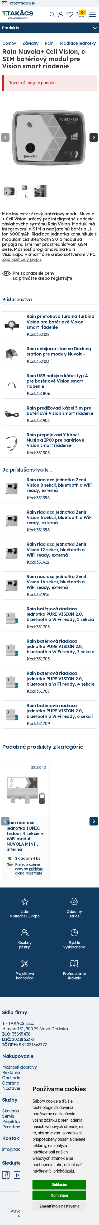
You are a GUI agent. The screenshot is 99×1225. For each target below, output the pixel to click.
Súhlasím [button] (59, 1184)
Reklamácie (14, 1072)
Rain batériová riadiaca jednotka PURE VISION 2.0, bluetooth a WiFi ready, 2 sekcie (60, 646)
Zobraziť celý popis (21, 259)
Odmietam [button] (59, 1195)
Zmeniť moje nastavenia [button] (59, 1206)
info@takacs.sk (18, 3)
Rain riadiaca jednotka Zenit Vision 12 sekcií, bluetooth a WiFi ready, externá (57, 549)
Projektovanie (15, 1121)
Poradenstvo (14, 1126)
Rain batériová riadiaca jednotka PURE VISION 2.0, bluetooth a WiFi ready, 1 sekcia (60, 614)
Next (93, 137)
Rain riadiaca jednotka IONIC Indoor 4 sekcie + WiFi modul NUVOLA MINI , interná (25, 836)
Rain (49, 43)
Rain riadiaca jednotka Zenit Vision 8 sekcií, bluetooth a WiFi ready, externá (60, 485)
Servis (8, 1116)
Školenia (10, 1110)
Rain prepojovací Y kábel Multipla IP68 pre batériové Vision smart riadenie (55, 440)
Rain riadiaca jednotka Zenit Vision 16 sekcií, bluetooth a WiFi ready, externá (57, 582)
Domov (9, 43)
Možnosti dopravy (19, 1067)
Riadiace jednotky (78, 43)
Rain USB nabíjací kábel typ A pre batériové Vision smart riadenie (57, 381)
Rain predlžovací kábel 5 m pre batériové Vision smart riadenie (60, 410)
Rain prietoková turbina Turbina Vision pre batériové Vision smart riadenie (60, 322)
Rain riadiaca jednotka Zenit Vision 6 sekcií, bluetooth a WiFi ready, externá (60, 517)
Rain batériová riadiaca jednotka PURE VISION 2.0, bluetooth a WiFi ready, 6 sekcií (59, 711)
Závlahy (30, 43)
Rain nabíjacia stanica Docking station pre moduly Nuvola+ (59, 351)
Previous (5, 137)
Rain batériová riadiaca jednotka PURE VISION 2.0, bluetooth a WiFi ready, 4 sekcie (60, 678)
